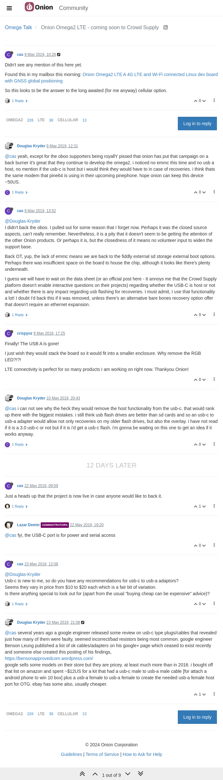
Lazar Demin (28, 525)
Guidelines (71, 754)
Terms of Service (102, 754)
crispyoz (24, 333)
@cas (10, 156)
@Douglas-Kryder (22, 221)
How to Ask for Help (142, 754)
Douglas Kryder (31, 146)
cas (20, 54)
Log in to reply (197, 123)
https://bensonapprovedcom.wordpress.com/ (49, 658)
